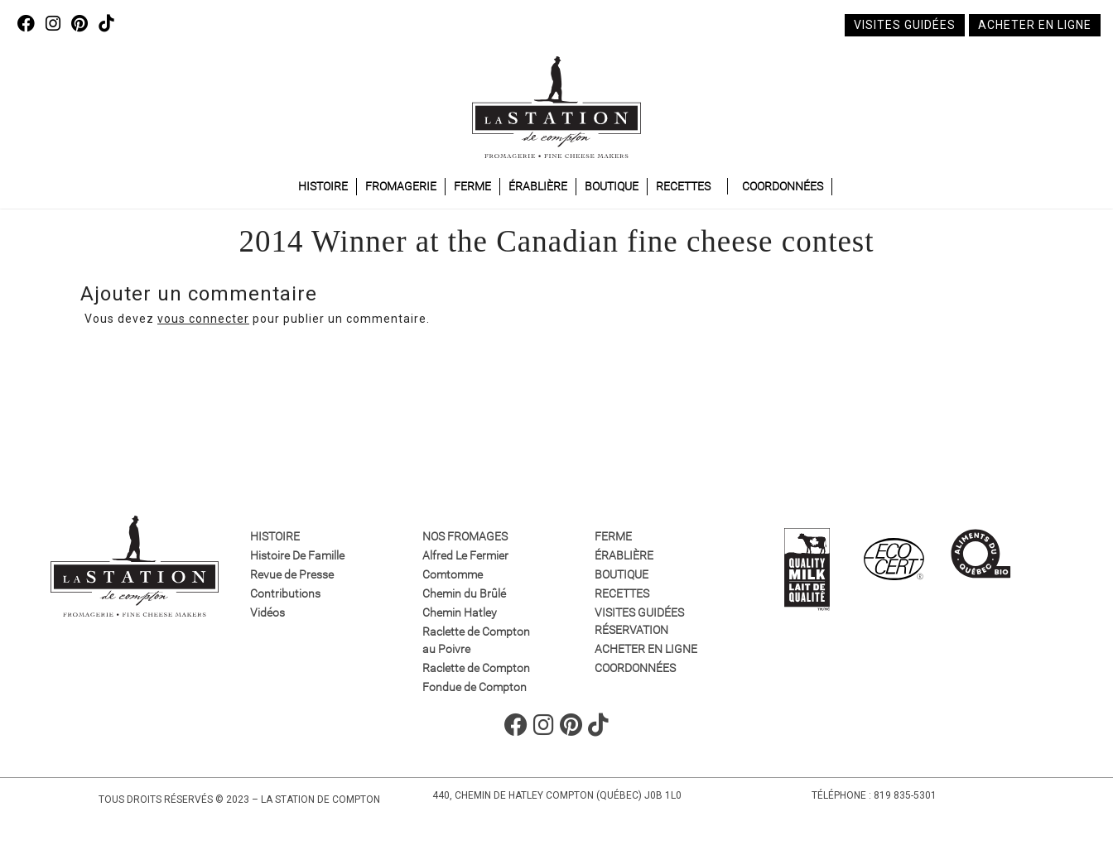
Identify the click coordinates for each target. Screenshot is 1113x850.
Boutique (611, 186)
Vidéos (267, 612)
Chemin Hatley (459, 612)
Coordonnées (782, 186)
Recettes (683, 186)
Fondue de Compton (474, 687)
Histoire (323, 186)
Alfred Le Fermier (465, 555)
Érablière (537, 186)
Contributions (285, 593)
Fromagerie (400, 186)
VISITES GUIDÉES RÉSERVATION (639, 621)
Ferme (472, 186)
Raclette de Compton (476, 668)
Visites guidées (905, 24)
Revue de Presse (292, 574)
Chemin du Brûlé (464, 593)
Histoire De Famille (297, 555)
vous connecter (203, 318)
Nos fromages (465, 536)
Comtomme (452, 574)
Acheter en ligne (1034, 24)
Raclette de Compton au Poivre (476, 640)
